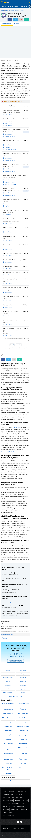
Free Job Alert (16, 427)
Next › (19, 345)
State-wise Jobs (22, 791)
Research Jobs (23, 809)
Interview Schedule (10, 149)
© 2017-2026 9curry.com (8, 835)
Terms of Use (6, 828)
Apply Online (8, 214)
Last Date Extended (10, 184)
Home (4, 791)
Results (18, 23)
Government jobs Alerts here (9, 452)
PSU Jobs (23, 803)
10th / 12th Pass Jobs (8, 815)
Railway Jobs (15, 803)
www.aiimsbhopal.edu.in (9, 602)
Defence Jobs (6, 803)
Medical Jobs (12, 812)
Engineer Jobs (14, 809)
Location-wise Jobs (8, 794)
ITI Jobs (5, 812)
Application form (9, 182)
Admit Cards (12, 806)
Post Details (8, 125)
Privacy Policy (15, 828)
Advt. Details (8, 114)
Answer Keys (20, 806)
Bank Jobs (25, 800)
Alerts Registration (8, 800)
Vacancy (7, 147)
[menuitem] (4, 6)
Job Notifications (7, 23)
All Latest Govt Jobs (17, 797)
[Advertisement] (15, 42)
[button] (15, 101)
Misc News (6, 809)
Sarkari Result (18, 794)
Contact (23, 828)
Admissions (18, 800)
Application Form (10, 136)
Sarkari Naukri (12, 791)
